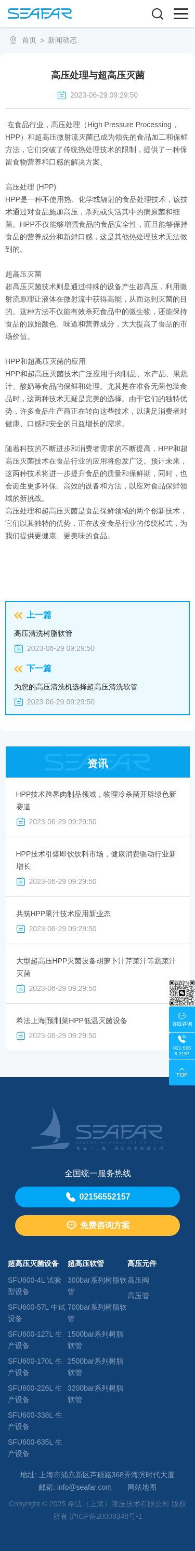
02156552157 (98, 1197)
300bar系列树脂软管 (97, 1286)
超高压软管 (86, 1263)
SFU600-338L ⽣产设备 (35, 1421)
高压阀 (138, 1280)
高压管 (138, 1295)
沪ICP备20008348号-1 (105, 1516)
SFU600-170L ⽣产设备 (35, 1367)
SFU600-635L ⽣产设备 (35, 1448)
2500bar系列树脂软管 (95, 1367)
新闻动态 (62, 40)
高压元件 (142, 1263)
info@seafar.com (84, 1487)
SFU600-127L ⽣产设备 (35, 1340)
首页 (29, 40)
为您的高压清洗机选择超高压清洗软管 (76, 687)
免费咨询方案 (98, 1225)
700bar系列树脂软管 (97, 1313)
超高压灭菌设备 (33, 1263)
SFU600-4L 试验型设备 (34, 1286)
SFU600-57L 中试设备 (37, 1313)
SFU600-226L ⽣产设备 (35, 1394)
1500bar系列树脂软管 (95, 1340)
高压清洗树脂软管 (43, 633)
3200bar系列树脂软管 (95, 1394)
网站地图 (142, 1487)
